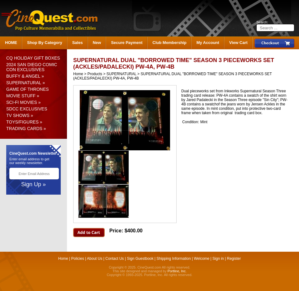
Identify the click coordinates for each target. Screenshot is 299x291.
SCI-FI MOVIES (21, 102)
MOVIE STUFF (21, 95)
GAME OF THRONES (27, 89)
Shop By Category (44, 42)
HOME (11, 42)
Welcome (201, 258)
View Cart (238, 42)
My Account (208, 42)
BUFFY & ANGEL (23, 76)
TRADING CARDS (24, 128)
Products (95, 74)
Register (234, 258)
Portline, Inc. (177, 271)
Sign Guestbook (140, 258)
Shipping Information (174, 258)
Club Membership (170, 42)
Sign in (218, 258)
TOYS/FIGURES (22, 121)
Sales (77, 42)
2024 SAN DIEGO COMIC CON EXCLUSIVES (31, 67)
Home (78, 74)
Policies (77, 258)
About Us (94, 258)
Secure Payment (126, 42)
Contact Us (114, 258)
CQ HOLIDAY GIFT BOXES (33, 58)
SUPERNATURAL (23, 82)
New (97, 42)
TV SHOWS (18, 115)
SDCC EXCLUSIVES (26, 108)
